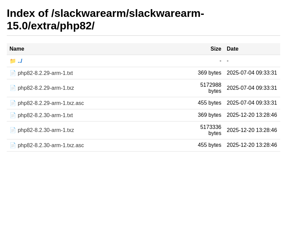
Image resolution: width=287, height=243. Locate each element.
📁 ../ (15, 61)
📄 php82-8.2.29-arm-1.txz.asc (46, 103)
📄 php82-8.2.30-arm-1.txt (41, 115)
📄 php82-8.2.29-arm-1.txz (41, 88)
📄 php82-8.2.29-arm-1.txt (41, 73)
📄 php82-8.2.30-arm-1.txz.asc (46, 145)
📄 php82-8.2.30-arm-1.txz (41, 130)
